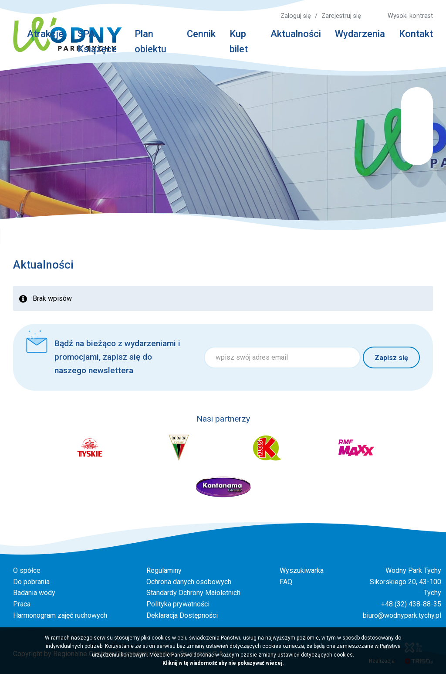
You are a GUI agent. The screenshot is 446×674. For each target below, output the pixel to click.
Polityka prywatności (177, 604)
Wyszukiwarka (302, 570)
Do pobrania (31, 582)
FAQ (286, 582)
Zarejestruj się (341, 16)
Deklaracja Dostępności (182, 615)
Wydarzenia (360, 33)
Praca (21, 604)
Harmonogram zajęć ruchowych (60, 615)
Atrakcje (45, 33)
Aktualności (295, 33)
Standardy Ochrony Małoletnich (193, 593)
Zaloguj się (295, 16)
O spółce (27, 570)
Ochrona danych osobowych (188, 582)
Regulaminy (164, 570)
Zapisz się (391, 358)
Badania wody (34, 593)
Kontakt (416, 33)
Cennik (201, 33)
